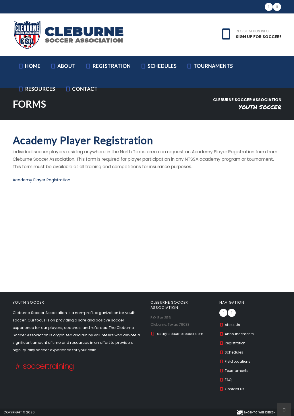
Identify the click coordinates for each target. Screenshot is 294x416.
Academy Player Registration (41, 180)
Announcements (237, 333)
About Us (230, 324)
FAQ (225, 379)
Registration (108, 66)
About (63, 66)
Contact (81, 89)
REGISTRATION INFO (252, 31)
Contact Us (232, 388)
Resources (36, 89)
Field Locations (235, 361)
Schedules (158, 66)
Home (29, 66)
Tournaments (209, 66)
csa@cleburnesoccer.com (182, 333)
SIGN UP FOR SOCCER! (258, 37)
